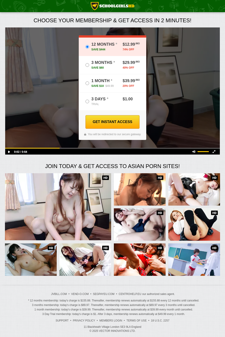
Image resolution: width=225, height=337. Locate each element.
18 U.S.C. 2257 (160, 320)
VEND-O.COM (80, 294)
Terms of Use (136, 320)
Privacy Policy (84, 320)
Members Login (110, 320)
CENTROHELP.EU (130, 294)
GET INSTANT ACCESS (112, 122)
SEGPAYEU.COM (104, 294)
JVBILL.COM (59, 294)
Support (62, 320)
